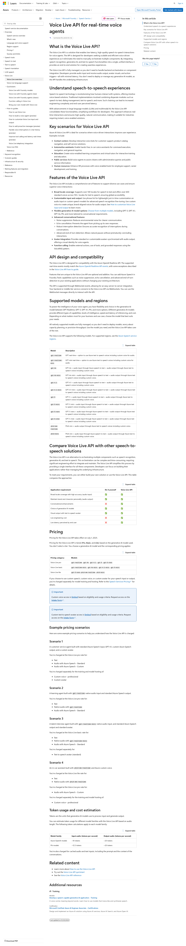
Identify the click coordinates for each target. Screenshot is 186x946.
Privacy (53, 938)
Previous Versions (22, 938)
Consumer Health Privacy (70, 938)
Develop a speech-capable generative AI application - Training (73, 898)
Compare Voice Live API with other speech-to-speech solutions (161, 43)
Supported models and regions (155, 39)
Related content (150, 51)
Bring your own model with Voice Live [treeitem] (23, 105)
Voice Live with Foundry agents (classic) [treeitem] (24, 97)
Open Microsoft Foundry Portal (149, 10)
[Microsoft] (4, 3)
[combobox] (23, 24)
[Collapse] (40, 18)
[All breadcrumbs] (51, 18)
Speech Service (84, 18)
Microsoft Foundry (69, 18)
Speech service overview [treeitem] (16, 35)
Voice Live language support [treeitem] (17, 83)
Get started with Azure (173, 10)
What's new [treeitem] (11, 39)
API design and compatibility (154, 36)
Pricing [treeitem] (9, 50)
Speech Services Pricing (119, 581)
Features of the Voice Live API (155, 32)
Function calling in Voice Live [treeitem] (20, 101)
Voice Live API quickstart (74, 872)
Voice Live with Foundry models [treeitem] (21, 90)
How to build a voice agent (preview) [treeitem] (22, 116)
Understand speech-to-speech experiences (160, 26)
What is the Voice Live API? (154, 23)
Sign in (180, 3)
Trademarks (101, 938)
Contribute (44, 938)
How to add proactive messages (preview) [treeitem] (24, 126)
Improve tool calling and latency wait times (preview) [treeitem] (25, 138)
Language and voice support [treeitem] (17, 43)
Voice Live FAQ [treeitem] (12, 147)
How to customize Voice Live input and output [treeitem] (23, 121)
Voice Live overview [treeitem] (14, 79)
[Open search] (174, 3)
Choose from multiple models (100, 210)
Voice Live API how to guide (66, 269)
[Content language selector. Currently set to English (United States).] (14, 933)
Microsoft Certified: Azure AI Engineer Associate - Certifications (73, 908)
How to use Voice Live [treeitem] (17, 112)
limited (75, 597)
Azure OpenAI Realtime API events (93, 266)
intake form (57, 600)
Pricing (146, 48)
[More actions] (134, 18)
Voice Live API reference (71, 875)
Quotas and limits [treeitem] (13, 54)
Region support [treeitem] (12, 46)
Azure (58, 18)
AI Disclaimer (8, 938)
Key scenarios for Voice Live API (155, 29)
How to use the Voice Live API (82, 869)
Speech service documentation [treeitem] (16, 28)
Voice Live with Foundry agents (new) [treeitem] (23, 94)
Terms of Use (89, 938)
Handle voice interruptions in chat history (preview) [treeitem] (24, 131)
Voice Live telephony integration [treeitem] (21, 143)
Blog (33, 938)
